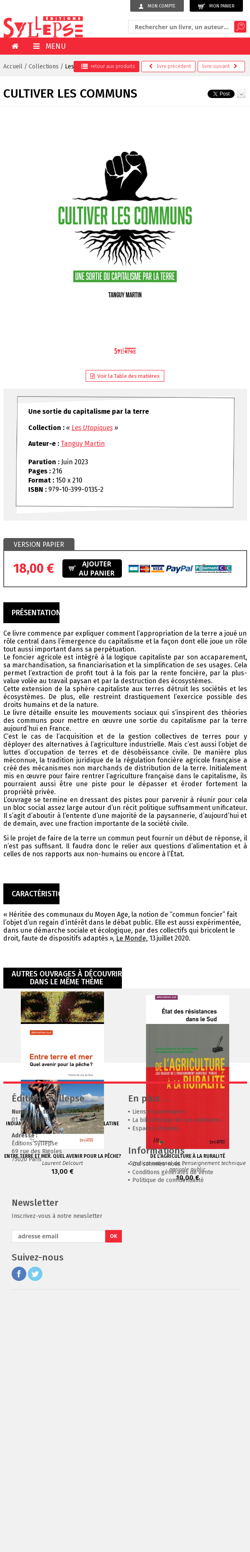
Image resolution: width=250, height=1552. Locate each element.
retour (108, 66)
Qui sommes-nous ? (158, 1414)
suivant (220, 66)
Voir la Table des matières (125, 376)
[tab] (38, 544)
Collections (44, 66)
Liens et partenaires (159, 1362)
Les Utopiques (92, 428)
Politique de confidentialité (168, 1430)
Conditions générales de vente (172, 1422)
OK (113, 1486)
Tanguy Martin (83, 444)
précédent (170, 66)
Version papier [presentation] (39, 544)
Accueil (12, 66)
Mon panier (216, 6)
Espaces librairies (156, 1378)
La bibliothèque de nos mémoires (177, 1370)
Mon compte (157, 6)
